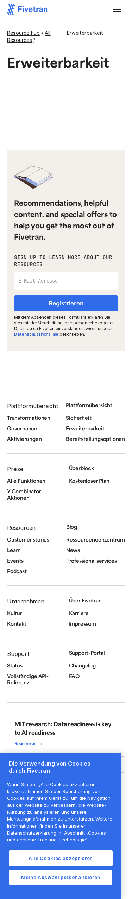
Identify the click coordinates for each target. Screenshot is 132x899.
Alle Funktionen (26, 480)
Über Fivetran (85, 600)
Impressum (82, 623)
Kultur (14, 613)
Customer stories (28, 539)
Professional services (91, 560)
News (73, 550)
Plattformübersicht (89, 405)
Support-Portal (87, 653)
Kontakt (16, 623)
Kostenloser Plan (89, 480)
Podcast (17, 571)
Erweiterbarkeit (85, 428)
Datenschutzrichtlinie (36, 334)
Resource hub (23, 33)
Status (15, 665)
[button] (117, 9)
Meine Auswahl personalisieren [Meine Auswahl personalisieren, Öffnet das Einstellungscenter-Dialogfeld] (60, 877)
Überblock (81, 468)
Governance (22, 428)
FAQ (74, 676)
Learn (14, 550)
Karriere (79, 613)
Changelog (82, 665)
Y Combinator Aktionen (24, 494)
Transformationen (28, 417)
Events (15, 560)
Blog (71, 527)
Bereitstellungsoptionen (95, 439)
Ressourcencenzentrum (95, 539)
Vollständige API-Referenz (28, 679)
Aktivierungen (24, 439)
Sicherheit (78, 417)
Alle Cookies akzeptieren (61, 858)
